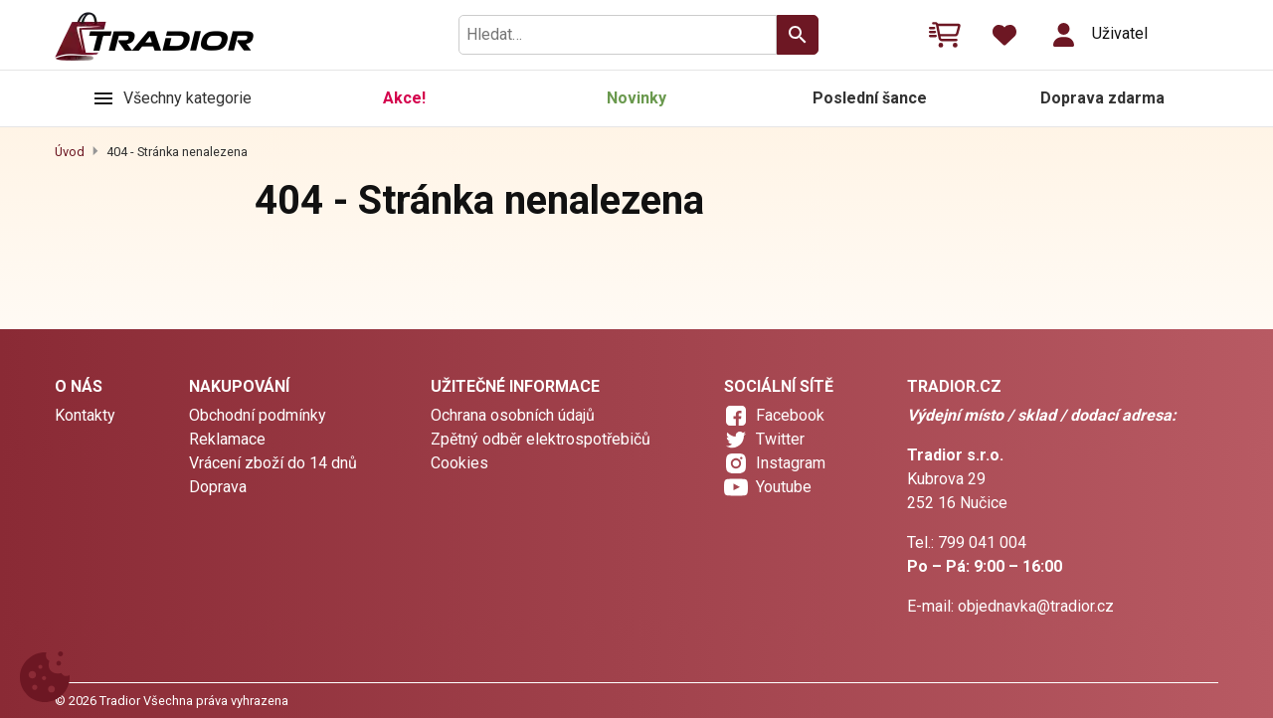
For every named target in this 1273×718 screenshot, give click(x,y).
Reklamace (227, 439)
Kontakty (85, 415)
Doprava (218, 486)
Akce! (404, 98)
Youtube (784, 486)
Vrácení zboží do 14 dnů (273, 462)
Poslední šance (870, 98)
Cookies (459, 462)
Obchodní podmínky (257, 415)
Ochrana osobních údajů (513, 415)
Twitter (780, 439)
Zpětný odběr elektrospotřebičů (540, 439)
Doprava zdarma (1102, 98)
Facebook (790, 415)
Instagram (790, 462)
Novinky (636, 98)
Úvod (70, 151)
